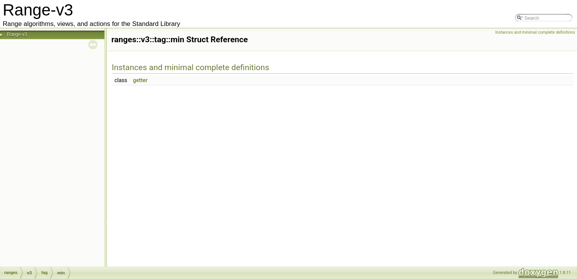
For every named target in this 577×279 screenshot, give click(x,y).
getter (140, 80)
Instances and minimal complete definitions (535, 32)
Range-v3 (17, 34)
